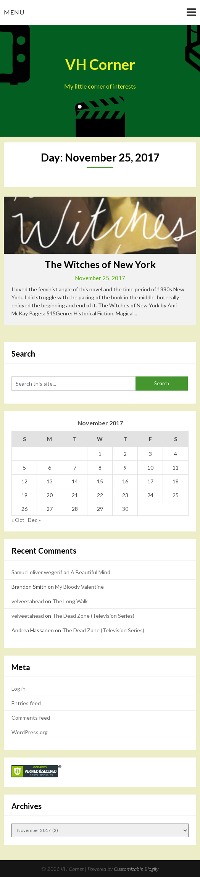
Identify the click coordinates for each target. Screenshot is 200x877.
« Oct (17, 520)
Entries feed (26, 703)
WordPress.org (29, 732)
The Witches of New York (100, 264)
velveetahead (27, 601)
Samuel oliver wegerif (36, 572)
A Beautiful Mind (90, 572)
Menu (14, 12)
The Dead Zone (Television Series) (93, 615)
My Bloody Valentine (79, 586)
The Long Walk (70, 601)
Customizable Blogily (136, 869)
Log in (18, 688)
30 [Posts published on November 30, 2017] (125, 509)
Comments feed (30, 717)
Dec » (34, 520)
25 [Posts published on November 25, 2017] (176, 495)
